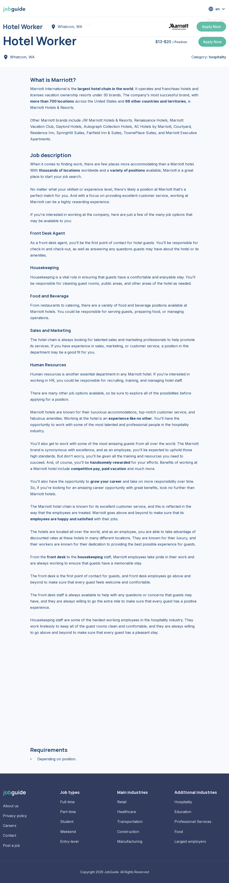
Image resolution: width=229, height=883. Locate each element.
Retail (121, 802)
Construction (128, 831)
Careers (9, 825)
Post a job (11, 845)
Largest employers (190, 841)
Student (66, 821)
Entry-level (69, 841)
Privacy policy (15, 815)
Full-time (67, 802)
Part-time (68, 811)
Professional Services (192, 821)
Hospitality (183, 802)
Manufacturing (129, 841)
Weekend (68, 831)
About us (11, 806)
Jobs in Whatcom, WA (44, 25)
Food (178, 831)
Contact (9, 835)
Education (182, 811)
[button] (217, 9)
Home (8, 25)
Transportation (129, 821)
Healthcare (126, 811)
